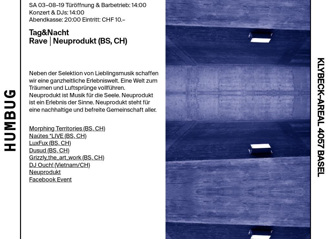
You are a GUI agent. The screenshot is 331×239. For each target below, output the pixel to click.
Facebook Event (50, 179)
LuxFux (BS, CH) (50, 143)
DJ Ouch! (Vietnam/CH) (59, 165)
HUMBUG (11, 121)
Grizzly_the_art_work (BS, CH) (66, 157)
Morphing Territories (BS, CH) (67, 128)
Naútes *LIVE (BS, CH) (57, 136)
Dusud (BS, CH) (49, 150)
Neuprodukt (45, 172)
